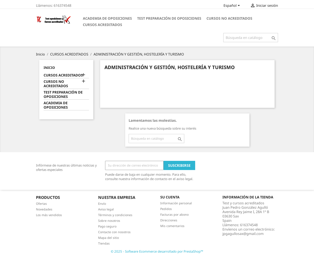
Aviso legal (106, 209)
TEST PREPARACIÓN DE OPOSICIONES (169, 18)
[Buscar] (250, 37)
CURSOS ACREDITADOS (102, 24)
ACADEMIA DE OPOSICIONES (107, 18)
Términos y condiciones (115, 215)
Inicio (49, 67)
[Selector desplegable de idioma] (232, 6)
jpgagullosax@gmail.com (243, 233)
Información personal (176, 203)
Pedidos (166, 209)
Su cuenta (169, 197)
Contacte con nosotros (114, 232)
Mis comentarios (172, 226)
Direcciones (168, 220)
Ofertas (41, 203)
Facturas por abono (174, 214)
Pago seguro (107, 226)
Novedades (44, 209)
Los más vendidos (49, 215)
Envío (102, 203)
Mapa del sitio (108, 238)
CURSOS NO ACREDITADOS (229, 18)
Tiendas (104, 243)
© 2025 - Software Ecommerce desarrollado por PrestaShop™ (157, 251)
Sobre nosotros (109, 221)
